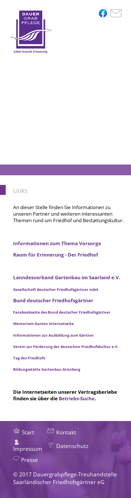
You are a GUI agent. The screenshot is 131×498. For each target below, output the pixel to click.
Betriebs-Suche (76, 398)
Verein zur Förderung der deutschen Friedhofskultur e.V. (65, 346)
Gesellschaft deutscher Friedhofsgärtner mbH (55, 289)
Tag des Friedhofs (29, 358)
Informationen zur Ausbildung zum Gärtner (53, 335)
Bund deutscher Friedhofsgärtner (53, 300)
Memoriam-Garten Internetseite (43, 323)
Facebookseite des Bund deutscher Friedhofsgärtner (61, 312)
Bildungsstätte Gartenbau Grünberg (46, 369)
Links (20, 191)
